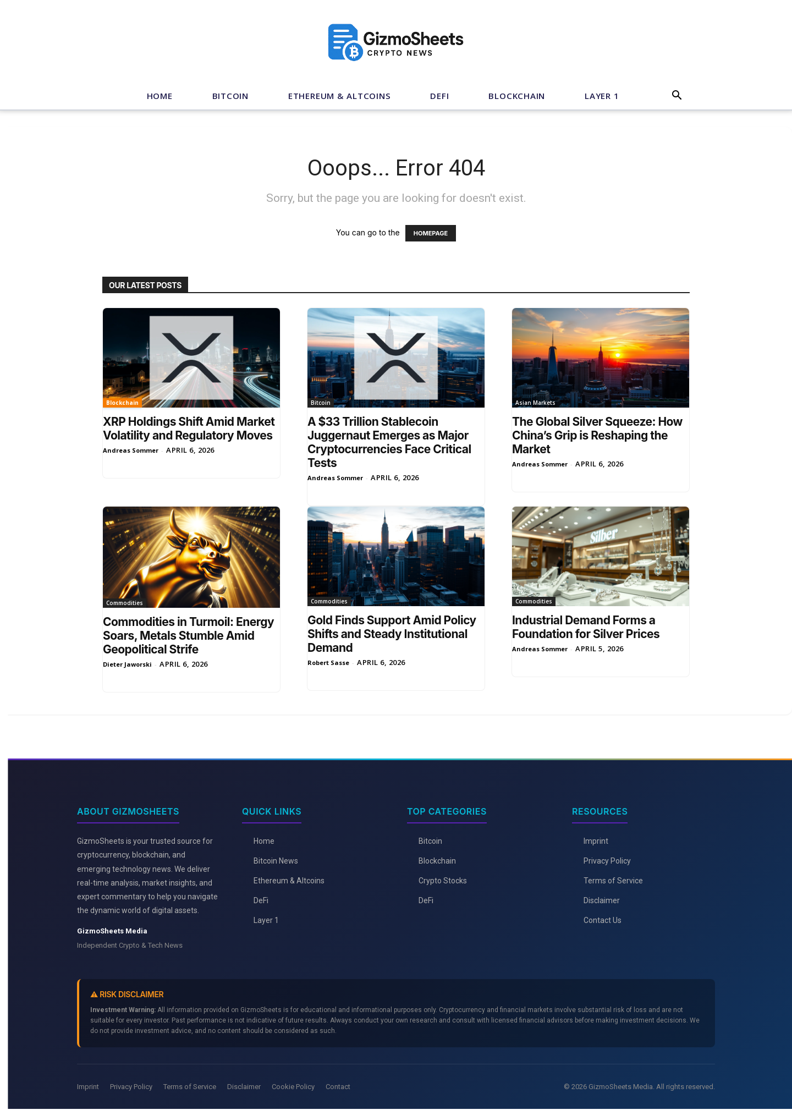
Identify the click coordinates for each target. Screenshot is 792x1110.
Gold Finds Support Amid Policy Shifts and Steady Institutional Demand (391, 634)
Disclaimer (602, 900)
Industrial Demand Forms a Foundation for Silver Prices (585, 627)
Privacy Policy (607, 860)
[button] (676, 96)
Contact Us (603, 920)
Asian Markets (535, 402)
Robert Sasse (328, 662)
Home (160, 95)
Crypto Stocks (443, 880)
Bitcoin (230, 95)
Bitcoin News (276, 860)
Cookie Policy (293, 1086)
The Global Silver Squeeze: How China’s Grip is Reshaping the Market (597, 435)
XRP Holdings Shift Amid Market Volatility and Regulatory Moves (188, 428)
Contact (338, 1086)
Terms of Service (613, 880)
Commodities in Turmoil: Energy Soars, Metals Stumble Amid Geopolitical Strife (188, 635)
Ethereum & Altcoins (339, 95)
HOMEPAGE (431, 233)
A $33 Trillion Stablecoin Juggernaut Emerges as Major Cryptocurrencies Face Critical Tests (389, 442)
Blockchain (516, 95)
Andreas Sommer (130, 450)
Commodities (124, 603)
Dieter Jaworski (127, 664)
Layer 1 (602, 95)
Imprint (596, 841)
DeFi (439, 95)
